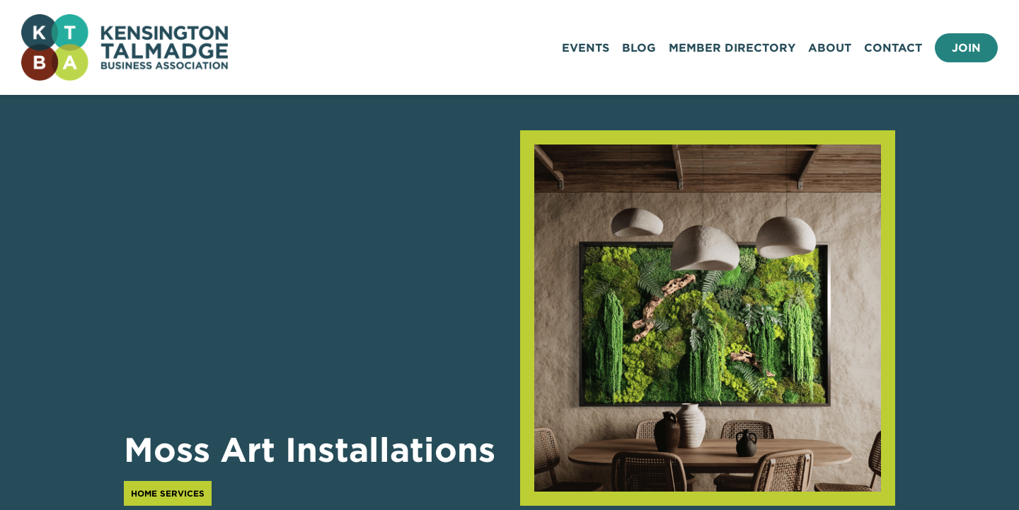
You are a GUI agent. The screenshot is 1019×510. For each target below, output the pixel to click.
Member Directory (732, 48)
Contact (893, 48)
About (829, 48)
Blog (639, 48)
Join (966, 48)
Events (585, 48)
